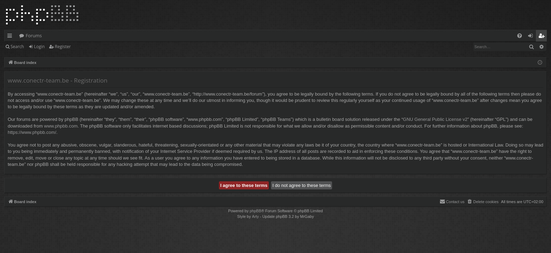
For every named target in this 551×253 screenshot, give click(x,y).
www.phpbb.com (60, 126)
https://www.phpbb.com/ (32, 132)
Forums (34, 35)
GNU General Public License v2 (435, 119)
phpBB (255, 211)
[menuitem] (519, 35)
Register (63, 47)
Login (39, 47)
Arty (255, 216)
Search (17, 47)
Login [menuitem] (532, 36)
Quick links (11, 36)
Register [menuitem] (543, 36)
